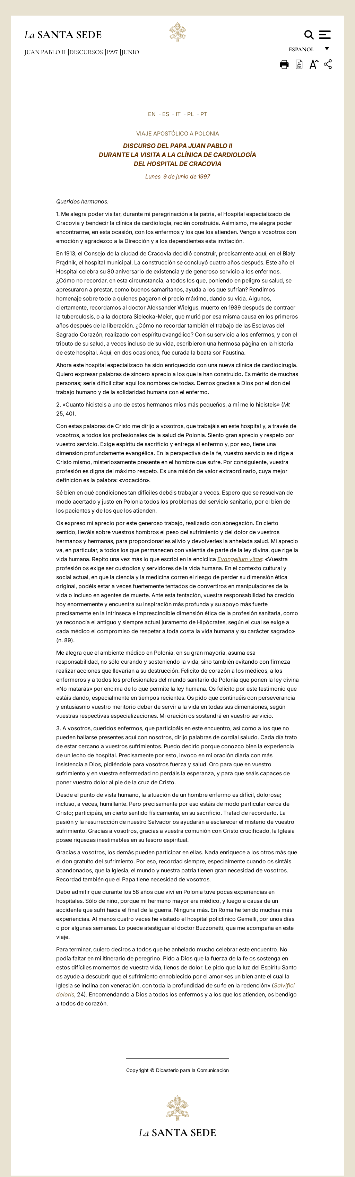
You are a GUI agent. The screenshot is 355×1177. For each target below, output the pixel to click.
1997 (112, 52)
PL (190, 114)
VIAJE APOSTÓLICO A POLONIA (177, 133)
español (304, 51)
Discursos (86, 52)
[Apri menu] (324, 35)
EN (152, 114)
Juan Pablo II (45, 52)
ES (165, 114)
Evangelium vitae (239, 559)
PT (203, 114)
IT (178, 114)
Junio (130, 52)
